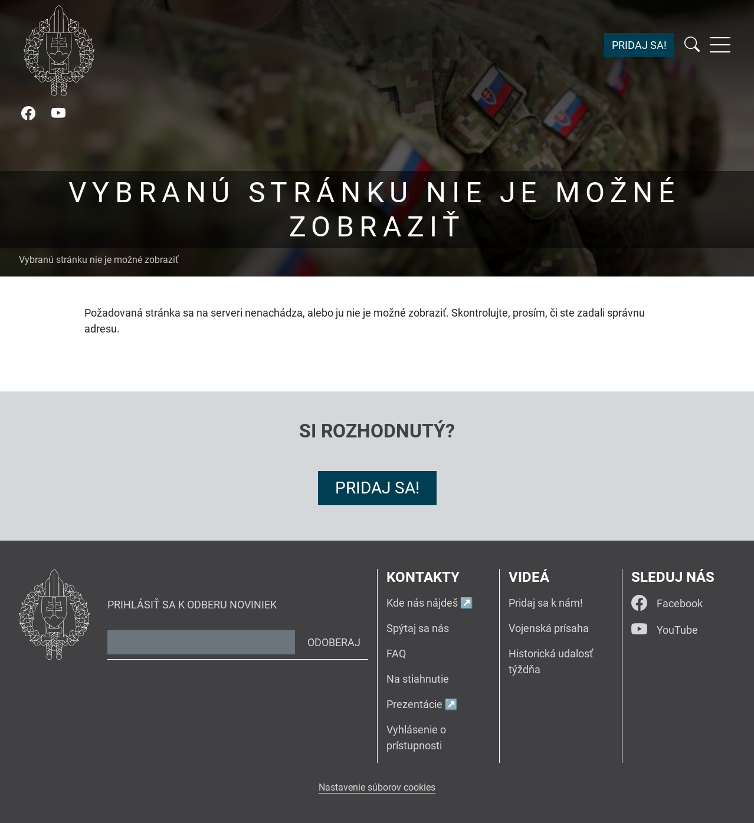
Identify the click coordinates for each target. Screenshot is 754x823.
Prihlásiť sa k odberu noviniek (192, 604)
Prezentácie (414, 704)
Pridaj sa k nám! (546, 603)
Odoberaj (333, 642)
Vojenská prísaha (549, 628)
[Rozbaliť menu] (720, 45)
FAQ (396, 653)
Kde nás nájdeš (422, 603)
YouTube (664, 629)
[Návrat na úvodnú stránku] (59, 50)
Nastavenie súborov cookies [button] (377, 787)
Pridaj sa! (639, 45)
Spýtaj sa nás (417, 628)
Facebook (667, 603)
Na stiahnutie (417, 679)
